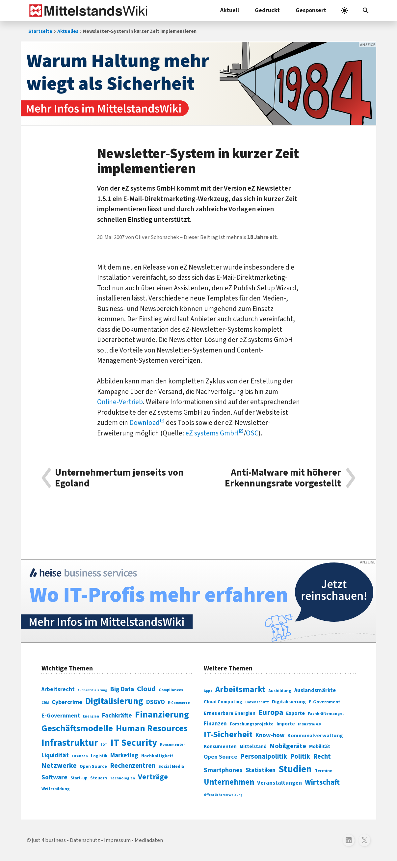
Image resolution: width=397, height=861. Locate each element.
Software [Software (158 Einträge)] (54, 777)
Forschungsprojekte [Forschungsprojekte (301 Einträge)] (252, 724)
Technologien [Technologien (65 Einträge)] (122, 778)
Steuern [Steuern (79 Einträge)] (98, 778)
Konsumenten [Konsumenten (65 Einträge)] (173, 744)
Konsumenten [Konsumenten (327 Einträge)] (220, 746)
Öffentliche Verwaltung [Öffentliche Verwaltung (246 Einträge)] (223, 794)
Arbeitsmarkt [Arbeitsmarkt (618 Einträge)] (240, 689)
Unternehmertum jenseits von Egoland (119, 478)
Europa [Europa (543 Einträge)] (270, 712)
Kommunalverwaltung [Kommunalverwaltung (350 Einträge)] (315, 736)
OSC (252, 433)
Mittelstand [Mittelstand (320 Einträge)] (253, 746)
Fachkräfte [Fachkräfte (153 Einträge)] (117, 715)
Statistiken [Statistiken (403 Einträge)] (261, 770)
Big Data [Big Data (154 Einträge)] (122, 689)
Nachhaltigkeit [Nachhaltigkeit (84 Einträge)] (157, 756)
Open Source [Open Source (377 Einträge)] (220, 757)
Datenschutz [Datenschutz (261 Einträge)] (257, 702)
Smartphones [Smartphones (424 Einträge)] (223, 770)
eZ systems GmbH (212, 433)
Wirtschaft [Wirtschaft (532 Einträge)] (322, 782)
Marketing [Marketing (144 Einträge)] (124, 755)
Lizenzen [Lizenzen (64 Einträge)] (80, 756)
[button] (365, 10)
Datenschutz (85, 840)
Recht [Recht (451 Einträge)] (322, 756)
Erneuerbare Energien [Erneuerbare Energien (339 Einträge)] (229, 713)
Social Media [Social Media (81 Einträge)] (171, 766)
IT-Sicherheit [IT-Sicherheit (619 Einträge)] (228, 735)
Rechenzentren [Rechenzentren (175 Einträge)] (132, 765)
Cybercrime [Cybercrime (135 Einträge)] (67, 702)
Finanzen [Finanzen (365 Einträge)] (215, 724)
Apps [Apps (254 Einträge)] (208, 690)
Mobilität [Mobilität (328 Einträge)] (319, 746)
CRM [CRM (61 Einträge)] (45, 702)
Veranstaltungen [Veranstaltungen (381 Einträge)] (279, 783)
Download (144, 423)
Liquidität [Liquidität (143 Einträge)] (55, 755)
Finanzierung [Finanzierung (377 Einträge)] (162, 714)
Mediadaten (149, 840)
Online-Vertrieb (120, 402)
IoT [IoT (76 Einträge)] (104, 744)
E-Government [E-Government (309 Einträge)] (324, 701)
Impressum (117, 840)
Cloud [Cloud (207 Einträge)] (146, 689)
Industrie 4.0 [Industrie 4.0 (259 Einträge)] (309, 724)
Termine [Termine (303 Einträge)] (323, 771)
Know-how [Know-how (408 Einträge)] (269, 735)
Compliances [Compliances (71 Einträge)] (171, 690)
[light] (344, 10)
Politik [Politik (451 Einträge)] (300, 756)
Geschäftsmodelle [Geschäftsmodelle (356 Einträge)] (77, 728)
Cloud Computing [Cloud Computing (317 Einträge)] (223, 701)
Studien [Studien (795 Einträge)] (295, 769)
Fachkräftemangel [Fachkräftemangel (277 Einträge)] (326, 714)
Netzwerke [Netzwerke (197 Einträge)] (59, 766)
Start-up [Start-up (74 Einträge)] (78, 778)
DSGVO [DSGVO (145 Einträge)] (155, 702)
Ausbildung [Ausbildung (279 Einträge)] (279, 691)
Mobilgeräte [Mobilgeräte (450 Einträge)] (288, 746)
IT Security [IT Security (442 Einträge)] (134, 743)
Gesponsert (311, 10)
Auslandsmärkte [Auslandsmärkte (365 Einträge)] (315, 690)
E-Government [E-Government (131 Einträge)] (60, 716)
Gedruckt (267, 10)
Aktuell (229, 10)
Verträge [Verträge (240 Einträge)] (153, 776)
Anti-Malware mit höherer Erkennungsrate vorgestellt (283, 478)
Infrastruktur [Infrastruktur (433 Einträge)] (69, 743)
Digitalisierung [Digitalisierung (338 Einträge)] (114, 701)
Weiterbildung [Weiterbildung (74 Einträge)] (55, 789)
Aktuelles (67, 31)
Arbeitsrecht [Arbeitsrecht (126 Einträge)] (58, 689)
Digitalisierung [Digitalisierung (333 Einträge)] (289, 701)
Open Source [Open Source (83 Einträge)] (93, 766)
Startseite (40, 31)
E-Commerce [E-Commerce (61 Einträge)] (179, 702)
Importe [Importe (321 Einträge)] (286, 723)
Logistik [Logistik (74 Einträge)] (99, 756)
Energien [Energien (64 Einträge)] (91, 716)
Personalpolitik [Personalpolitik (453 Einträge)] (263, 756)
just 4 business (49, 840)
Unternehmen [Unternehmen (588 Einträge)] (229, 782)
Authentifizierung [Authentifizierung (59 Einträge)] (92, 690)
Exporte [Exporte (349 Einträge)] (295, 713)
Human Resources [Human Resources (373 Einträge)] (152, 728)
